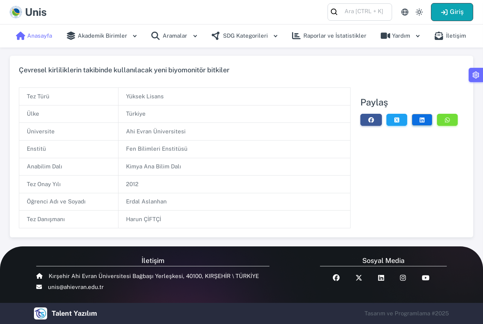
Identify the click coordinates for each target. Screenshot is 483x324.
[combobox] (360, 11)
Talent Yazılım (74, 313)
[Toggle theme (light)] (419, 12)
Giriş (452, 11)
